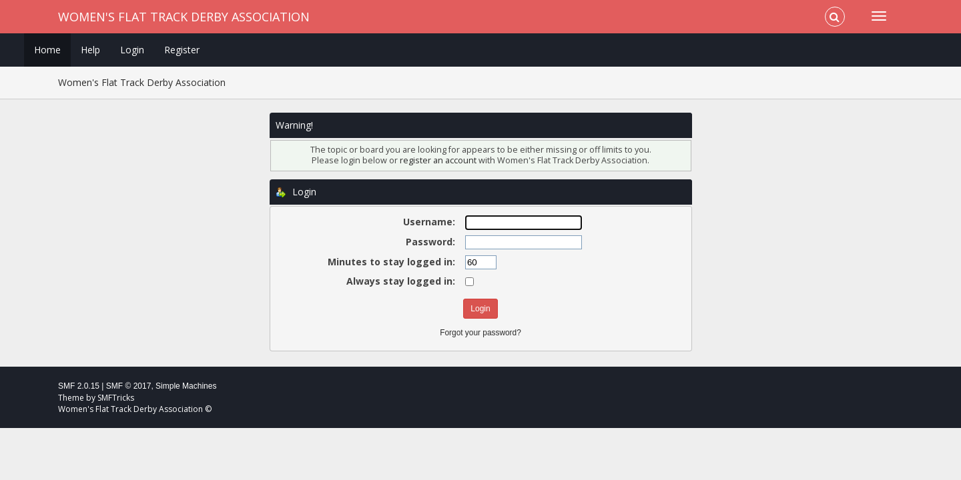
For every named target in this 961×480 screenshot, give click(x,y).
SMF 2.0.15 (78, 386)
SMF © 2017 (128, 386)
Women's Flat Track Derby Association (184, 17)
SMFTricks (115, 397)
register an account (438, 160)
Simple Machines (185, 386)
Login (132, 49)
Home (47, 49)
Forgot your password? (480, 332)
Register (182, 49)
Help (90, 49)
